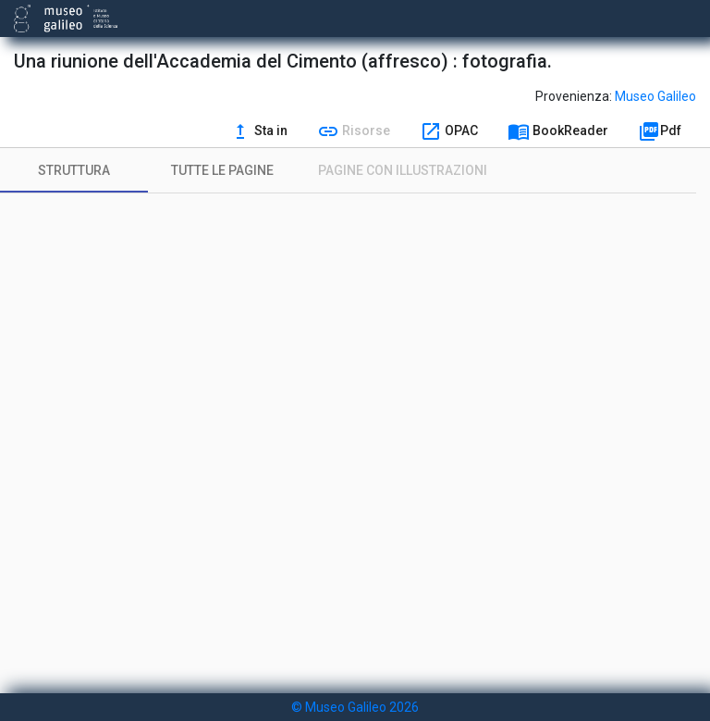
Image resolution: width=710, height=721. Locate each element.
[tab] (74, 170)
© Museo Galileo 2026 (355, 707)
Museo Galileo (655, 96)
